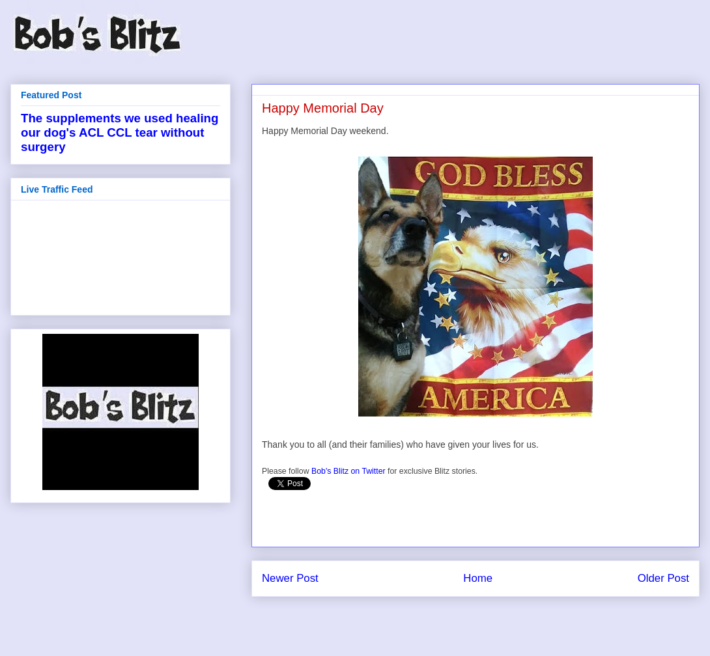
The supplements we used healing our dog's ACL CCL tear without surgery (119, 132)
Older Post (663, 578)
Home (477, 578)
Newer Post (290, 578)
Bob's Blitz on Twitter (348, 471)
